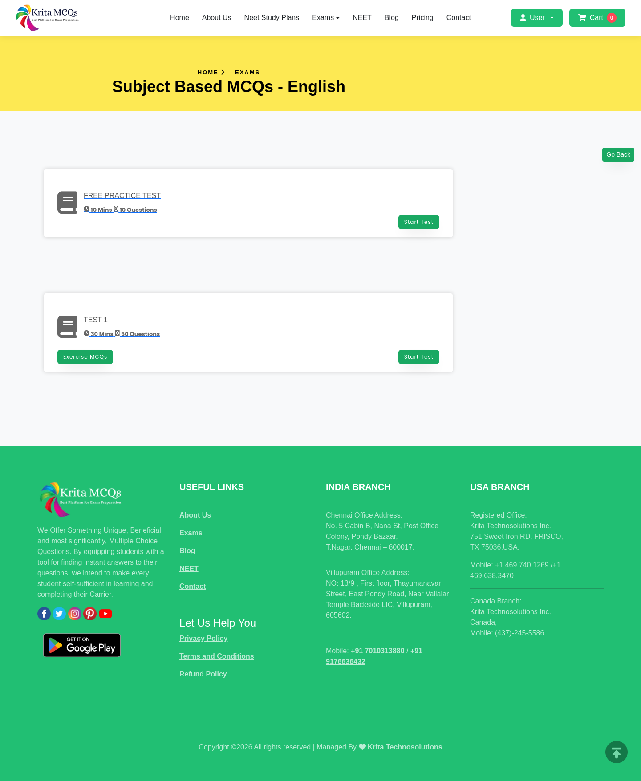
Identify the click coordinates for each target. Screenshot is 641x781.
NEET (362, 17)
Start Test (419, 222)
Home (179, 17)
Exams (326, 17)
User (532, 17)
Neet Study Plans (272, 17)
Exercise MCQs (85, 356)
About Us (216, 17)
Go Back (618, 154)
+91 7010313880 (378, 651)
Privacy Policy (203, 638)
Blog (392, 17)
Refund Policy (203, 674)
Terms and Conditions (216, 656)
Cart (597, 18)
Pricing (423, 17)
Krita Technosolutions (405, 747)
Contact (458, 17)
